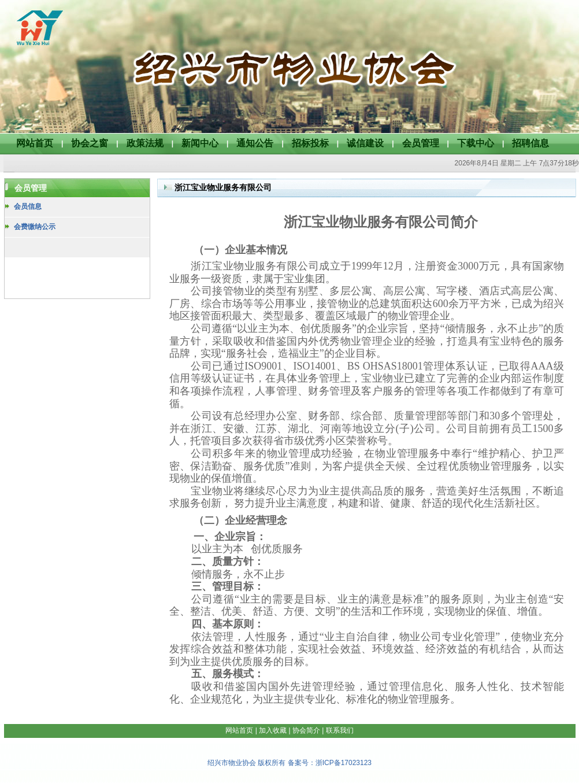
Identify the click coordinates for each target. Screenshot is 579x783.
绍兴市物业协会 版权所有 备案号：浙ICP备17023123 (289, 763)
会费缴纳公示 (34, 227)
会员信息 (28, 206)
